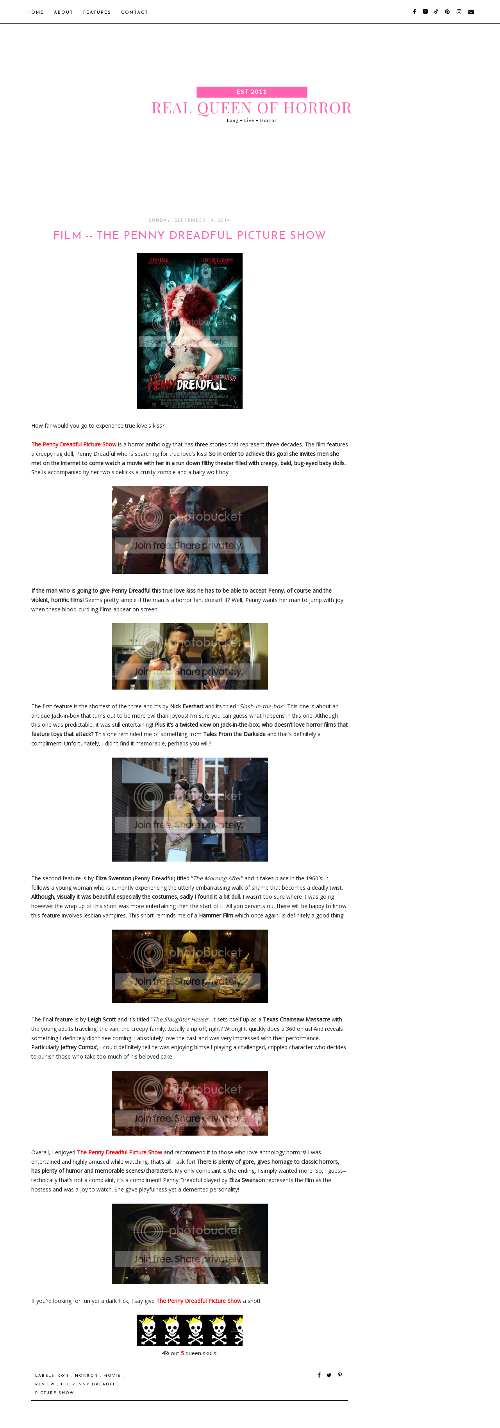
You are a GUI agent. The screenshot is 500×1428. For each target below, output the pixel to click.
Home (35, 13)
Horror (87, 1376)
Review (46, 1384)
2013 (64, 1376)
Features (97, 13)
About (63, 13)
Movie (113, 1376)
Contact (134, 13)
